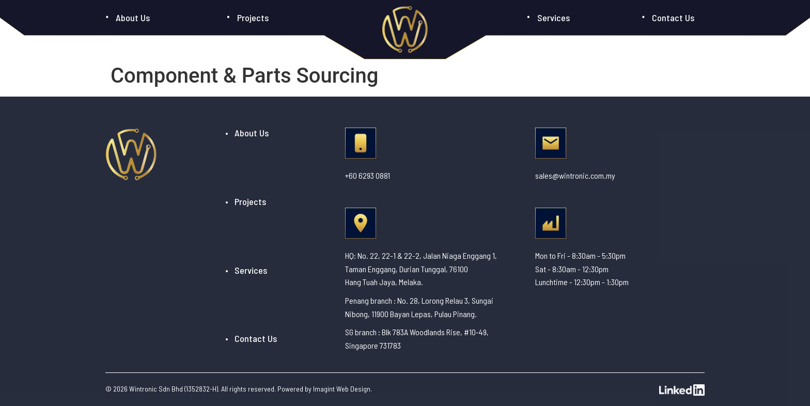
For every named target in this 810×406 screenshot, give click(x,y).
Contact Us (673, 17)
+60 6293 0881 (367, 175)
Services (553, 17)
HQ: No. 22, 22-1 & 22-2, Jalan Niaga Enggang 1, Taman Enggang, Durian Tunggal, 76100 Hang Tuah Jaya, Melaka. (421, 269)
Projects (253, 17)
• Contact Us (251, 338)
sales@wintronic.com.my (575, 175)
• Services (246, 270)
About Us (133, 17)
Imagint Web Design (341, 388)
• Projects (245, 201)
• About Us (247, 132)
